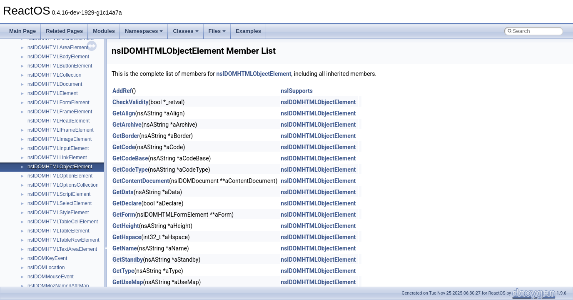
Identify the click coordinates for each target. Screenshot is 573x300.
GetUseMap (127, 282)
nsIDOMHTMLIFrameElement (60, 130)
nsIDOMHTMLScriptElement (58, 194)
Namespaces (144, 31)
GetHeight (125, 225)
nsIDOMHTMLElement (52, 93)
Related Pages (64, 31)
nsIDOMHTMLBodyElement (58, 57)
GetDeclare (127, 203)
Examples (248, 31)
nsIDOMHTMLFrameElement (59, 112)
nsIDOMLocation (46, 267)
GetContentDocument (140, 181)
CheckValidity (130, 102)
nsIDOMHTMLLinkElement (57, 157)
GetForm (123, 214)
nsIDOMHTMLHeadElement (58, 121)
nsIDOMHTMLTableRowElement (63, 240)
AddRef (122, 91)
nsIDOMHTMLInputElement (58, 148)
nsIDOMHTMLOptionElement (59, 176)
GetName (124, 248)
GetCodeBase (130, 158)
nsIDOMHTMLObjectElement (59, 167)
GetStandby (127, 259)
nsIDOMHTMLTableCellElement (62, 222)
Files (217, 31)
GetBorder (125, 135)
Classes (185, 31)
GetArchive (127, 124)
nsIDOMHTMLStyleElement (58, 212)
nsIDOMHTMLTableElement (58, 231)
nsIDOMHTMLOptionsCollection (63, 185)
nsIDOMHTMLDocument (54, 84)
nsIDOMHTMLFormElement (58, 102)
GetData (123, 192)
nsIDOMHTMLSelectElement (59, 203)
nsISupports (297, 91)
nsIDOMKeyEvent (47, 258)
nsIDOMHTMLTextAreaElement (62, 249)
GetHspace (126, 237)
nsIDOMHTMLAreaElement (57, 47)
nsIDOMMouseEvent (50, 277)
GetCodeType (130, 169)
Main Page (22, 31)
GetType (123, 271)
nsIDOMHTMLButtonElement (59, 66)
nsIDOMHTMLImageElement (59, 139)
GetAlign (123, 113)
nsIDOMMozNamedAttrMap (58, 286)
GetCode (123, 147)
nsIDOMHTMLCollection (54, 75)
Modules (104, 31)
